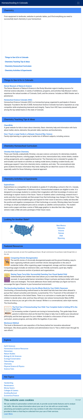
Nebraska (61, 228)
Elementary (8, 351)
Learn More (8, 414)
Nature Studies (9, 354)
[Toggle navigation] (78, 3)
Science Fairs (9, 369)
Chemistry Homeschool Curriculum (18, 66)
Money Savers (9, 388)
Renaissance (9, 385)
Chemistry (8, 364)
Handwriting (8, 383)
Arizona (61, 231)
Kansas (61, 233)
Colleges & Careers (11, 390)
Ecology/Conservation (12, 359)
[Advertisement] (41, 38)
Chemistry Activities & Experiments (18, 70)
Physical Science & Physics (14, 366)
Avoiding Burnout (10, 393)
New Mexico (61, 225)
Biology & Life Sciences (12, 356)
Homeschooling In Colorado (15, 3)
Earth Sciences (9, 346)
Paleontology (9, 361)
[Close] (78, 399)
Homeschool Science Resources (16, 349)
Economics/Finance (11, 396)
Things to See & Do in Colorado (16, 57)
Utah (61, 236)
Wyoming (61, 238)
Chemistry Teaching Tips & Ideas (17, 62)
